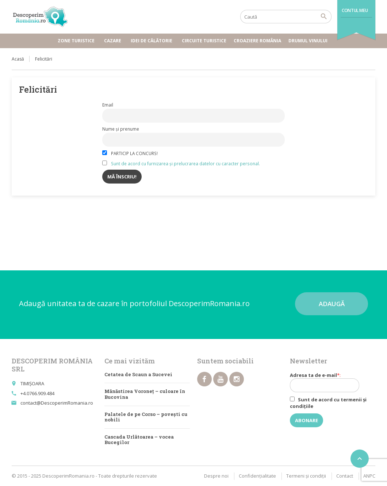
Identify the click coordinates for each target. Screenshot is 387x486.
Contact (344, 475)
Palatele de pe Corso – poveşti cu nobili (145, 417)
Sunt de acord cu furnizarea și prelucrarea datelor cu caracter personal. (185, 163)
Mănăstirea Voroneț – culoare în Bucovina (144, 394)
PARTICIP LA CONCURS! (130, 153)
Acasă (18, 59)
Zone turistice (77, 41)
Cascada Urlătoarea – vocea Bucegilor (139, 439)
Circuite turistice (204, 41)
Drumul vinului (309, 41)
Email (107, 105)
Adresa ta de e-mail (328, 382)
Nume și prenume (120, 129)
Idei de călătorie (153, 41)
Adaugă (332, 304)
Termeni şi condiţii (306, 475)
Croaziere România (257, 41)
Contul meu (355, 10)
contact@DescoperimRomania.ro (56, 403)
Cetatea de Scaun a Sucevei (138, 374)
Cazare (113, 41)
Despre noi (216, 475)
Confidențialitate (257, 475)
